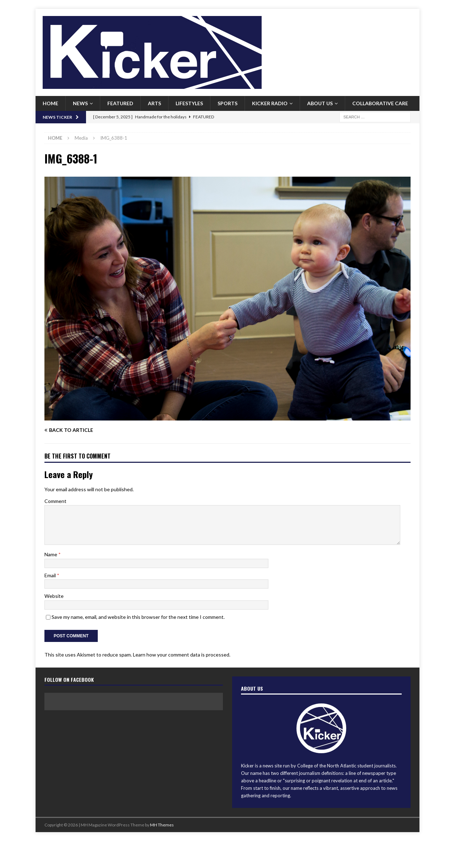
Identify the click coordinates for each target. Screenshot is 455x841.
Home (50, 103)
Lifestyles (189, 103)
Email (50, 575)
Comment (55, 501)
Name (51, 554)
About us (320, 103)
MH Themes (162, 824)
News (80, 103)
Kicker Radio (270, 103)
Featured (120, 103)
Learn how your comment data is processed (181, 655)
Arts (154, 103)
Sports (227, 103)
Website (54, 596)
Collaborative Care (380, 103)
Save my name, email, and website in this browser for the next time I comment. (138, 617)
